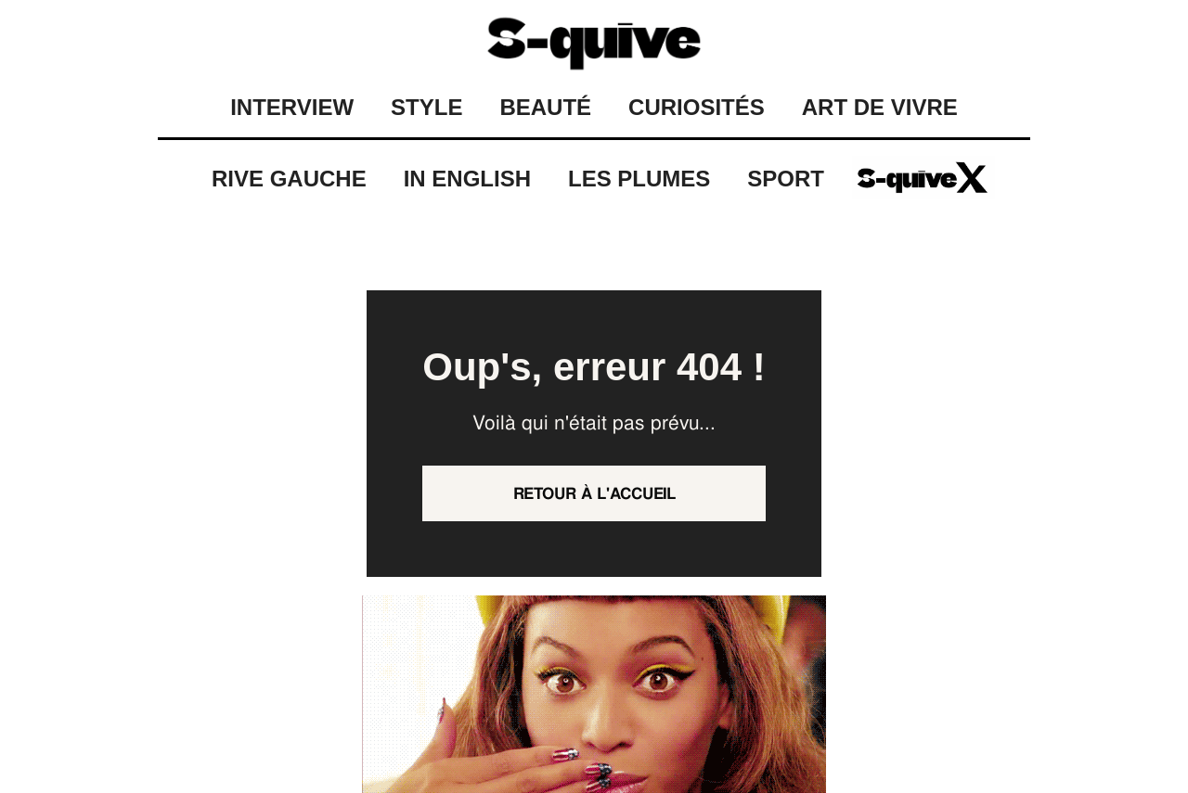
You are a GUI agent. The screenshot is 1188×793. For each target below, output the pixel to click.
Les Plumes (639, 178)
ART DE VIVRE (880, 107)
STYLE (426, 107)
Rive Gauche (289, 178)
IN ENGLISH (467, 178)
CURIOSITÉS (696, 107)
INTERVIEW (292, 107)
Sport (785, 178)
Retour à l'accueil (594, 493)
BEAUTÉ (545, 107)
